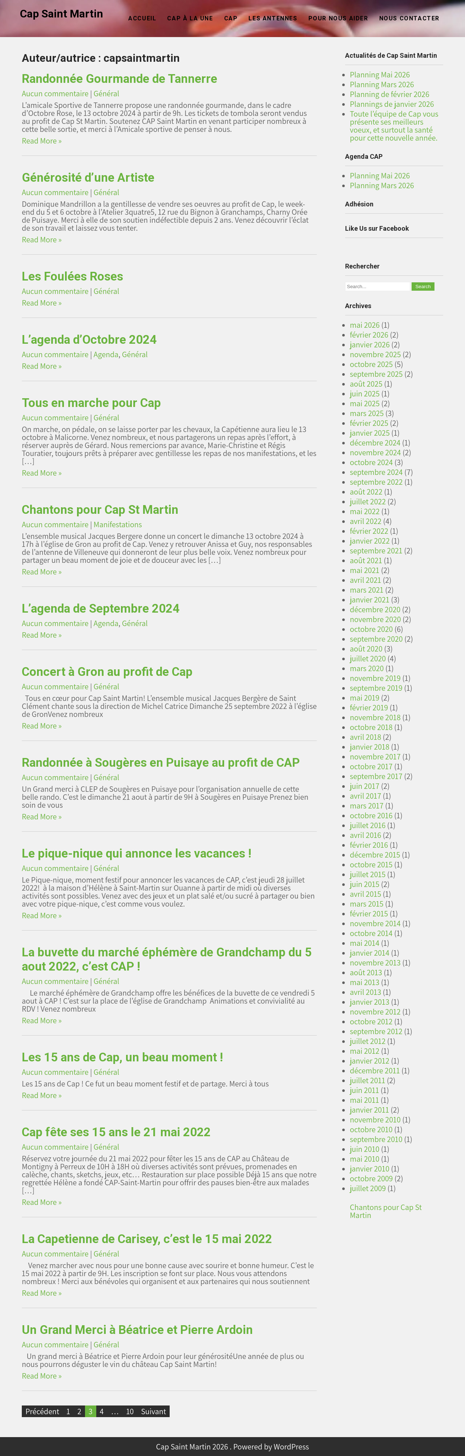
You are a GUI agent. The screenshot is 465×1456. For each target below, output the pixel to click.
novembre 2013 (375, 962)
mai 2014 (364, 943)
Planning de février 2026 (389, 94)
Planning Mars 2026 (382, 84)
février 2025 (369, 423)
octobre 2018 (371, 727)
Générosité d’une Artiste (88, 177)
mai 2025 (365, 403)
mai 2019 (364, 698)
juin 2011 (364, 1090)
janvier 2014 (369, 953)
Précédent (42, 1411)
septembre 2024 (376, 472)
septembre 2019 (376, 688)
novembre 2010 (375, 1119)
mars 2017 (367, 805)
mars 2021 (367, 590)
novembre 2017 (375, 756)
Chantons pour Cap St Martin (100, 510)
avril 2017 (365, 796)
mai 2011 (364, 1100)
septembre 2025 (376, 374)
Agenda (106, 354)
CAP (231, 18)
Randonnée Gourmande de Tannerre (119, 79)
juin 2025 (365, 393)
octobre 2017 (371, 766)
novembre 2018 (375, 717)
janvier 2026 (370, 344)
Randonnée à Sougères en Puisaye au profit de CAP (161, 762)
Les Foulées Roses (72, 276)
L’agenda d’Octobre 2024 (89, 339)
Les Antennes (272, 18)
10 (130, 1411)
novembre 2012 (375, 1012)
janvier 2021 (369, 599)
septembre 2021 (376, 550)
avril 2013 (365, 992)
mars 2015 (367, 904)
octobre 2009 (371, 1178)
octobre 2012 (371, 1021)
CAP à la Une (190, 18)
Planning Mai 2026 (380, 74)
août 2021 (366, 560)
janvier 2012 (369, 1061)
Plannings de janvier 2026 (392, 104)
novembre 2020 (375, 619)
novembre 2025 (375, 354)
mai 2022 (365, 511)
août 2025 (366, 384)
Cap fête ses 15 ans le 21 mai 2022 (116, 1132)
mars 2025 (367, 413)
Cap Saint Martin (61, 13)
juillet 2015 (367, 874)
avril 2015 (365, 894)
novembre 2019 (375, 678)
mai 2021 (364, 570)
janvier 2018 (369, 747)
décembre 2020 (375, 609)
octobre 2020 (371, 629)
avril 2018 (365, 737)
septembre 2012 (376, 1031)
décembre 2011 (375, 1070)
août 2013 (366, 972)
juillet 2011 (367, 1080)
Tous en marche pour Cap (91, 403)
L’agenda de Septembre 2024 (100, 608)
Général (107, 93)
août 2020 (366, 649)
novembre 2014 (375, 923)
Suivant (153, 1411)
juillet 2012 (367, 1041)
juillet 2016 (367, 825)
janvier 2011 (369, 1110)
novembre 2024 (375, 452)
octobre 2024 (371, 462)
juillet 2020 (368, 658)
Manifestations (118, 524)
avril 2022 (365, 521)
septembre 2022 (376, 482)
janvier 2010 (369, 1168)
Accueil (142, 18)
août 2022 (366, 492)
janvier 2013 (369, 1002)
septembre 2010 (376, 1139)
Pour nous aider (338, 18)
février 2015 (369, 913)
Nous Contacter (409, 18)
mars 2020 (367, 668)
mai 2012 (364, 1051)
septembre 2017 (376, 776)
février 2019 (369, 707)
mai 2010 (364, 1159)
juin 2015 (364, 884)
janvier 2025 (370, 433)
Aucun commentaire (55, 93)
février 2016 (369, 845)
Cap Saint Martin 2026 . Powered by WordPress (232, 1446)
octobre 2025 (371, 364)
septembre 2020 (376, 639)
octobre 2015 (371, 864)
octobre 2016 (371, 815)
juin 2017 (364, 786)
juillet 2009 (368, 1188)
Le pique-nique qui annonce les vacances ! (136, 853)
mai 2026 (365, 325)
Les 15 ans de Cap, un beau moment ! (122, 1057)
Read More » (42, 141)
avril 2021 (365, 580)
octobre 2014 (371, 933)
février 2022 (369, 531)
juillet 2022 (368, 501)
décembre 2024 (375, 442)
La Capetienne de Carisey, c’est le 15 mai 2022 (147, 1239)
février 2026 (369, 335)
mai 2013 (364, 982)
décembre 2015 (375, 855)
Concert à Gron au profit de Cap (107, 672)
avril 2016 (365, 835)
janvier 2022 (370, 541)
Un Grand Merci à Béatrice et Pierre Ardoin (137, 1330)
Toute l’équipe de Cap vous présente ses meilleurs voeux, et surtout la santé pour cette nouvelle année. (394, 126)
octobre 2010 (371, 1129)
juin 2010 (364, 1149)
